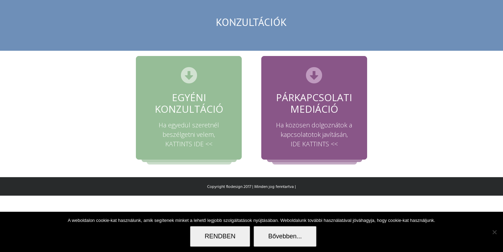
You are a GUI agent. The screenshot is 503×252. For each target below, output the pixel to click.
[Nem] (494, 232)
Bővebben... (285, 236)
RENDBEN (220, 236)
